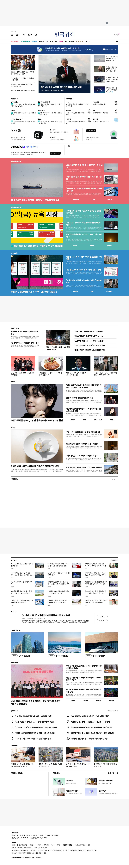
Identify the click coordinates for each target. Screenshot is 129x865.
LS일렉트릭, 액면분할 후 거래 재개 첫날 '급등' (59, 574)
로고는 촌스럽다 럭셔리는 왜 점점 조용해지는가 (83, 432)
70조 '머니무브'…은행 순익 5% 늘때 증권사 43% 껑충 (22, 79)
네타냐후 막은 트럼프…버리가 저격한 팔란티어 (23, 122)
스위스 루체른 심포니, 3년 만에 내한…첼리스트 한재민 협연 (37, 420)
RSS (52, 845)
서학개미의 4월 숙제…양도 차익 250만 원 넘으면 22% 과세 (83, 212)
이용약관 (58, 845)
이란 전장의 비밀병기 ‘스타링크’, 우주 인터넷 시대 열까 (84, 235)
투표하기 (102, 616)
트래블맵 (73, 701)
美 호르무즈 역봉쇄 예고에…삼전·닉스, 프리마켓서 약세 (35, 200)
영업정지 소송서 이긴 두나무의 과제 (76, 122)
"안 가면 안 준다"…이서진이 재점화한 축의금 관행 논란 (46, 615)
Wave (61, 41)
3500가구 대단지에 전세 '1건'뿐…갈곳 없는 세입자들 (34, 292)
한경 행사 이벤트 (16, 773)
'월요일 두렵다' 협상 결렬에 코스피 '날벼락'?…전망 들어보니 (92, 733)
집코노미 (34, 41)
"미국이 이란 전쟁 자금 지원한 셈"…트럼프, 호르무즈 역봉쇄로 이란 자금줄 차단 (22, 575)
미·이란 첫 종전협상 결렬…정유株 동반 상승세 (22, 564)
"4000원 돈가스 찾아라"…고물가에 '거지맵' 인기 (50, 373)
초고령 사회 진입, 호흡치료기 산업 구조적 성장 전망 (50, 122)
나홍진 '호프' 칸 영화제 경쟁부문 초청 (79, 398)
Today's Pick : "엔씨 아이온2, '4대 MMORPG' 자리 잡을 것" (22, 601)
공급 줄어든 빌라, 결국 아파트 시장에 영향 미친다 (50, 765)
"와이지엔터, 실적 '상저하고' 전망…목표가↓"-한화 (83, 178)
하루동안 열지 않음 (109, 49)
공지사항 (56, 773)
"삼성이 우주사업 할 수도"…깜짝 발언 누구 (89, 345)
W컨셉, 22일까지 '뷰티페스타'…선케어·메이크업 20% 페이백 (96, 601)
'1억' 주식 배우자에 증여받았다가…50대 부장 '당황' (33, 716)
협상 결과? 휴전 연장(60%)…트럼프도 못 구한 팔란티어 (50, 105)
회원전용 (14, 98)
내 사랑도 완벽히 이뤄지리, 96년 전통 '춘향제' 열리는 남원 (83, 690)
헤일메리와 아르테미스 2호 (101, 121)
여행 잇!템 (111, 701)
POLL (13, 611)
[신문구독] (36, 35)
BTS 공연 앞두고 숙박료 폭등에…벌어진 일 (24, 332)
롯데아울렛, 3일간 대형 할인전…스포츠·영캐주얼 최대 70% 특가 (95, 564)
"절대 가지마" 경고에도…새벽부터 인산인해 (89, 350)
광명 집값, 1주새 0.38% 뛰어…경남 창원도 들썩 (83, 270)
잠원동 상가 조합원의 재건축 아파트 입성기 (105, 765)
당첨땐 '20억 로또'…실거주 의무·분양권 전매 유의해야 (84, 258)
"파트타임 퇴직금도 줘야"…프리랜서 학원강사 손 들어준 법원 (58, 564)
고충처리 (28, 835)
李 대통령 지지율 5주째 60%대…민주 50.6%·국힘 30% (21, 85)
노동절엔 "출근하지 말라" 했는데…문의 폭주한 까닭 (89, 738)
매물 (92, 291)
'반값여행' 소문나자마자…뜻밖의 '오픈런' (89, 340)
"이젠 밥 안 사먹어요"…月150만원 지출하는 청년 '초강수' (91, 727)
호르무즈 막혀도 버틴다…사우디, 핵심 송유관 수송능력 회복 (23, 105)
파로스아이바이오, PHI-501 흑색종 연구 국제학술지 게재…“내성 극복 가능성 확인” (96, 584)
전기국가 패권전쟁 (58, 655)
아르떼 (13, 381)
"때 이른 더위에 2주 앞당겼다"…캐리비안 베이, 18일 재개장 (58, 601)
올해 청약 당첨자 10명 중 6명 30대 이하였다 (23, 91)
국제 (56, 41)
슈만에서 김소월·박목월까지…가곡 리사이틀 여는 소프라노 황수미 (83, 409)
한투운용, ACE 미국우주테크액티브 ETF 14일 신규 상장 (58, 592)
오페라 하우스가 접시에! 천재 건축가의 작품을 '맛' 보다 (35, 466)
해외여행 (98, 701)
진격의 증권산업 (20, 655)
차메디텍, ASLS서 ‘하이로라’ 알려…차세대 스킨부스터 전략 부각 (58, 583)
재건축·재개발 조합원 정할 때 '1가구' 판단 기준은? (78, 765)
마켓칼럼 (13, 110)
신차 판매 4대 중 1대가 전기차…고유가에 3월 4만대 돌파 (112, 79)
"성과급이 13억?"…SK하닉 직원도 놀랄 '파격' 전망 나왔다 (36, 727)
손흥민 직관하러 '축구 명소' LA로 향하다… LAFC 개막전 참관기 (83, 678)
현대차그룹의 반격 (95, 655)
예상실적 (75, 245)
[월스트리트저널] (24, 35)
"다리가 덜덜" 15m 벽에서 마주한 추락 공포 (82, 455)
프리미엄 (80, 41)
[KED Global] (30, 35)
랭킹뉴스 (14, 711)
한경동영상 (14, 479)
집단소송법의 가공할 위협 (100, 113)
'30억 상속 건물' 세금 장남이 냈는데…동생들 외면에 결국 (22, 765)
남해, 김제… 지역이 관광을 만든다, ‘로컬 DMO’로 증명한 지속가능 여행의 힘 (35, 702)
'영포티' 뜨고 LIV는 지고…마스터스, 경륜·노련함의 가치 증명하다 (95, 574)
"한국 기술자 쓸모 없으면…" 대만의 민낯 (88, 331)
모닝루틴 (71, 41)
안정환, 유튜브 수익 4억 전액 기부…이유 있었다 (77, 373)
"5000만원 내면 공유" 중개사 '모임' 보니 (88, 336)
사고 (117, 773)
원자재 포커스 (14, 102)
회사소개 (14, 835)
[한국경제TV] (18, 35)
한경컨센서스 (75, 199)
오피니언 (41, 41)
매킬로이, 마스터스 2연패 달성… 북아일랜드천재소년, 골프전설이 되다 (22, 73)
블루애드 (42, 835)
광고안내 (35, 835)
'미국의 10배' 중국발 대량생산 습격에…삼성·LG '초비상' (35, 733)
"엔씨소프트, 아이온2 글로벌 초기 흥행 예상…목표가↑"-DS (84, 189)
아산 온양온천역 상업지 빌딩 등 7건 (21, 583)
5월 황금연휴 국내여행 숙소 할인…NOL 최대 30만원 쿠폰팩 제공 (22, 592)
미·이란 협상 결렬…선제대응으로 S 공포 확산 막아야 (78, 105)
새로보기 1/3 (114, 560)
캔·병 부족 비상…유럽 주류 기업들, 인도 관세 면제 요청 (50, 114)
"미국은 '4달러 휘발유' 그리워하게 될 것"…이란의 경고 (111, 69)
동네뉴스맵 (75, 291)
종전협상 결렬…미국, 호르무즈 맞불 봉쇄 (112, 90)
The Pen (14, 745)
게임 (66, 41)
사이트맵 (39, 845)
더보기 (87, 41)
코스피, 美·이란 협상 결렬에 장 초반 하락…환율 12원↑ (112, 58)
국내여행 (85, 701)
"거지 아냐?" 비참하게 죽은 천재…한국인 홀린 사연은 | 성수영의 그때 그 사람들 (83, 386)
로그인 (116, 35)
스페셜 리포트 (15, 630)
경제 (47, 41)
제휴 (20, 845)
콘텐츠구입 (24, 845)
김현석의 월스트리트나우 (44, 102)
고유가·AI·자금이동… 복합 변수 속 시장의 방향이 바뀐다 (83, 223)
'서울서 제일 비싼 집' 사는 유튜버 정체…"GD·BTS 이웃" (84, 281)
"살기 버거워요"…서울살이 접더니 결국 (25, 342)
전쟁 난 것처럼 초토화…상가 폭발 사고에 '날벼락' (58, 348)
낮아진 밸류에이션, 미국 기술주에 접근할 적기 (23, 114)
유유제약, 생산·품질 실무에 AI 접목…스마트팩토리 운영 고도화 (95, 592)
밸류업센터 (109, 291)
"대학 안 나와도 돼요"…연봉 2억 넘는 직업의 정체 (33, 738)
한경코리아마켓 (15, 41)
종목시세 (92, 245)
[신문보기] (12, 35)
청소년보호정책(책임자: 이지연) (82, 845)
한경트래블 (14, 662)
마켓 (109, 199)
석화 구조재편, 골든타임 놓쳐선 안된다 (75, 114)
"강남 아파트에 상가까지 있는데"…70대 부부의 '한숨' (90, 716)
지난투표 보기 (102, 621)
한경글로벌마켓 (25, 41)
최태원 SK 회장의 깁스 (99, 104)
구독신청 (21, 835)
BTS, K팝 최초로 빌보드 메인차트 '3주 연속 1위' (22, 373)
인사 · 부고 (111, 773)
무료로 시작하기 (55, 153)
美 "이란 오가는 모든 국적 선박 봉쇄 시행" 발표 (61, 87)
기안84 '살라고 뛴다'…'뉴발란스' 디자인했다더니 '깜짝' (90, 721)
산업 (51, 41)
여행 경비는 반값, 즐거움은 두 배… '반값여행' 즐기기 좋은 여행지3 (84, 667)
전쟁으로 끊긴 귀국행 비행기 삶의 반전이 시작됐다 (84, 467)
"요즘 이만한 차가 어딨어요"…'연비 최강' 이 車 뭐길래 (34, 721)
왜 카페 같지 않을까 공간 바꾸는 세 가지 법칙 (82, 444)
